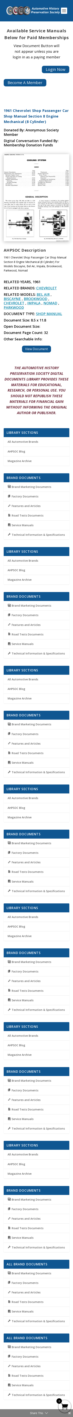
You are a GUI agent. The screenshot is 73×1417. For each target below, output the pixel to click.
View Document (36, 349)
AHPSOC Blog (16, 451)
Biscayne (12, 298)
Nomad (50, 303)
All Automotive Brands (23, 442)
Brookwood (35, 298)
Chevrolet (46, 288)
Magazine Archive (20, 461)
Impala (33, 303)
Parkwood (14, 307)
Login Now (55, 69)
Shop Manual (49, 313)
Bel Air (43, 294)
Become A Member (25, 82)
